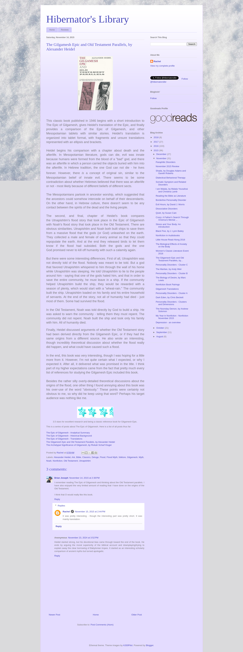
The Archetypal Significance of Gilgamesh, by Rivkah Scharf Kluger (79, 445)
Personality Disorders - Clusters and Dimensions (171, 303)
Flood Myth (112, 457)
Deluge (95, 457)
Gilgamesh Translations (167, 289)
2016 (156, 146)
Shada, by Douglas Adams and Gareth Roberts (171, 172)
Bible (78, 457)
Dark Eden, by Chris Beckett (169, 297)
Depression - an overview (168, 322)
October (160, 328)
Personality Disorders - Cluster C (172, 264)
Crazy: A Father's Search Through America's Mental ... (172, 218)
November (161, 158)
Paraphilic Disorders (165, 162)
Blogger (149, 645)
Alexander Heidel (62, 457)
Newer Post (54, 614)
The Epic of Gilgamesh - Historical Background (69, 435)
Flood (103, 457)
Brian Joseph (61, 478)
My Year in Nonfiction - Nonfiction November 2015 (172, 317)
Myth (141, 457)
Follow (153, 98)
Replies (61, 505)
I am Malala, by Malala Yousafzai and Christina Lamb (172, 190)
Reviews (65, 30)
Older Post (136, 614)
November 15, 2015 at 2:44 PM (90, 511)
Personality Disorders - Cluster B (172, 273)
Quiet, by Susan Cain (166, 213)
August (160, 336)
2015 (156, 150)
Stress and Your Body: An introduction (168, 225)
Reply (57, 499)
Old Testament (71, 460)
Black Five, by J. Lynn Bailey (170, 231)
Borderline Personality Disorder (171, 200)
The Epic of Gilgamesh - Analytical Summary (68, 432)
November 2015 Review (167, 166)
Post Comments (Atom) (102, 624)
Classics (86, 457)
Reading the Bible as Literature (171, 196)
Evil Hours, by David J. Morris (170, 204)
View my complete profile (162, 66)
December (161, 154)
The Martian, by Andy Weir (169, 269)
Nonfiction (58, 460)
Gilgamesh (132, 457)
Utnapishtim (85, 460)
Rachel (66, 511)
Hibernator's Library (87, 19)
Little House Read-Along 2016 (170, 239)
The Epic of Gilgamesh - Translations (64, 438)
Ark (73, 457)
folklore (122, 457)
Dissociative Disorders (167, 208)
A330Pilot (128, 645)
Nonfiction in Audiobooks (168, 235)
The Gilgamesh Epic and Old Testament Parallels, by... (170, 259)
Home (52, 30)
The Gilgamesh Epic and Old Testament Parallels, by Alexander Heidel (80, 442)
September (162, 332)
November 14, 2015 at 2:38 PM (84, 478)
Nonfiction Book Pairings (168, 284)
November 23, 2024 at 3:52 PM (83, 537)
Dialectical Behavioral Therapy (170, 177)
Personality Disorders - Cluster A (172, 293)
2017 (156, 142)
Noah (49, 460)
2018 (156, 137)
